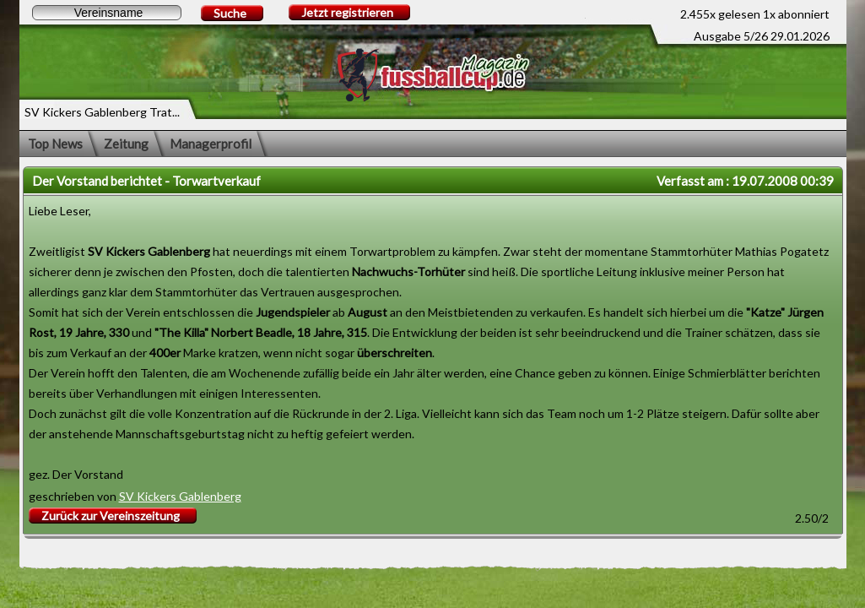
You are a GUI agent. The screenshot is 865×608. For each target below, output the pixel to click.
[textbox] (107, 12)
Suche (230, 13)
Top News (55, 143)
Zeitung (126, 143)
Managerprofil (210, 143)
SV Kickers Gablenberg (180, 496)
